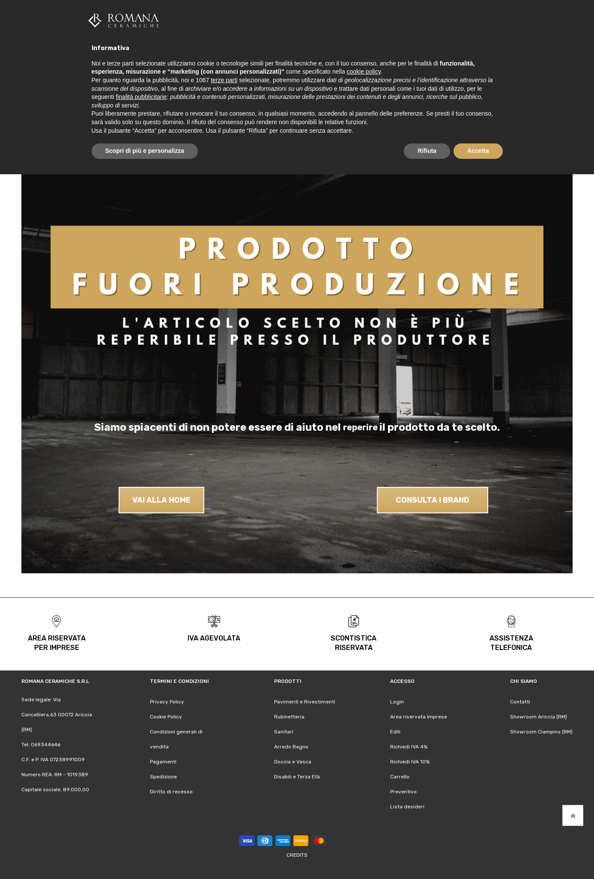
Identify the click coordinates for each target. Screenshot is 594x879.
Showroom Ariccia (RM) (538, 717)
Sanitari (283, 732)
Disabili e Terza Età (297, 777)
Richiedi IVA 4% (408, 747)
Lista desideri (407, 807)
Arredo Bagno (291, 747)
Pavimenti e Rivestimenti (304, 702)
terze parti (224, 80)
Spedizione (163, 777)
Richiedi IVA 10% (410, 762)
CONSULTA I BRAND (432, 499)
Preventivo (403, 792)
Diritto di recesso (171, 792)
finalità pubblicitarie (141, 96)
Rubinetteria (289, 717)
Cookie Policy (166, 717)
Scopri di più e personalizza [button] (144, 150)
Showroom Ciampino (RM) (541, 732)
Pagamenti (163, 762)
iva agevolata (214, 638)
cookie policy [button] (363, 71)
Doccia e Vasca (292, 762)
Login (397, 702)
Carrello (399, 777)
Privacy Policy (167, 702)
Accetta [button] (478, 150)
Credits (297, 855)
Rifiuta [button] (427, 150)
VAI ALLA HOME (161, 499)
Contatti (520, 702)
